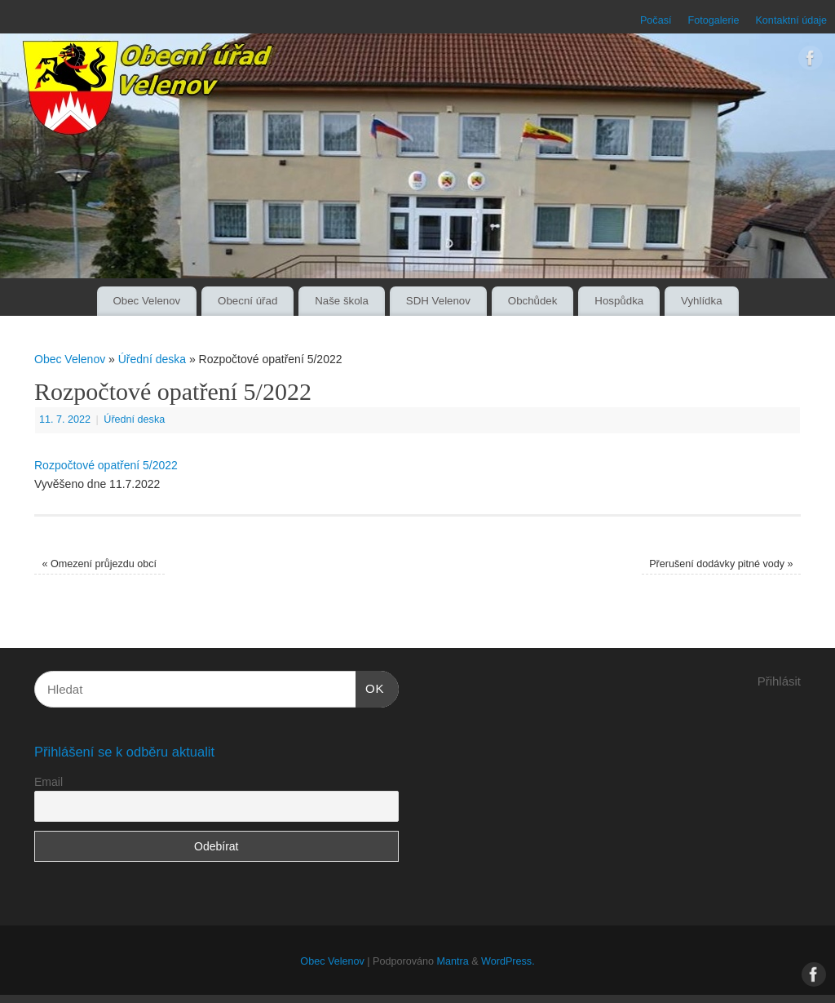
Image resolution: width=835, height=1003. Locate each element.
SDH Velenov (438, 301)
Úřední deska (152, 359)
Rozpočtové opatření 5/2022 (106, 465)
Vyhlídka (701, 301)
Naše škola (342, 301)
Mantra (452, 961)
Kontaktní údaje (791, 20)
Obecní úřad (247, 301)
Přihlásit (779, 681)
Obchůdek (533, 301)
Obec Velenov (146, 301)
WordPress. (508, 961)
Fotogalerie (713, 20)
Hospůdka (618, 301)
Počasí (656, 20)
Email (48, 781)
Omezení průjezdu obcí (99, 564)
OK (370, 686)
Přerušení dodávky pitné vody (721, 564)
